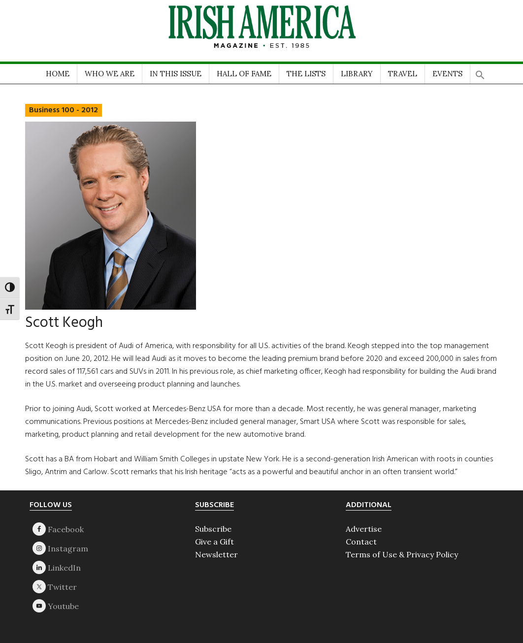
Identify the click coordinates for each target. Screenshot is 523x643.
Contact (361, 542)
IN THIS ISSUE (175, 73)
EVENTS (447, 73)
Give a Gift (214, 542)
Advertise (364, 529)
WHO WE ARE (109, 73)
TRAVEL (402, 73)
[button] (480, 71)
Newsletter (216, 554)
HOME (57, 73)
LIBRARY (357, 73)
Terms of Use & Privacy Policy (402, 554)
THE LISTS (306, 73)
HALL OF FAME (244, 73)
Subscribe (213, 529)
